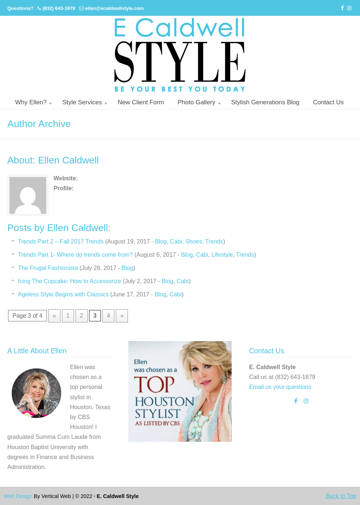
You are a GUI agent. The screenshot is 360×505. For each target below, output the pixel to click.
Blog (161, 241)
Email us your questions (280, 387)
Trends (214, 241)
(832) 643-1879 (59, 8)
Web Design (18, 496)
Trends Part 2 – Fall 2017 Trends (60, 241)
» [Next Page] (122, 316)
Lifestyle (222, 255)
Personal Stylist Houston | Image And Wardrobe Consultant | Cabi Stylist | (180, 55)
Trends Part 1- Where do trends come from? (75, 255)
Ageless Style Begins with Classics (63, 294)
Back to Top (341, 496)
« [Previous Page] (54, 316)
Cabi (176, 241)
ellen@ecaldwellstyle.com (114, 8)
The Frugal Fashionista (48, 268)
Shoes (193, 241)
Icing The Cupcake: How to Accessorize (69, 281)
